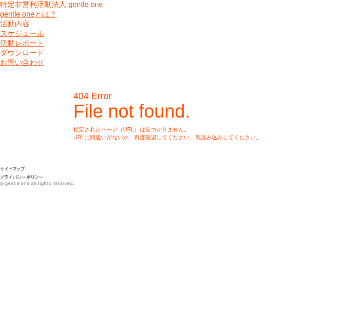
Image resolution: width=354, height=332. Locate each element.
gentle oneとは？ (28, 14)
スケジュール (22, 33)
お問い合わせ (22, 62)
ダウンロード (22, 53)
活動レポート (22, 43)
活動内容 (15, 24)
